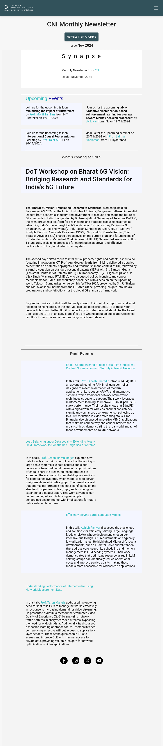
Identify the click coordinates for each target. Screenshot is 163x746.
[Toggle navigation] (156, 8)
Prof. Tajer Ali (50, 140)
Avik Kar (91, 121)
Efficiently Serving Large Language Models (93, 515)
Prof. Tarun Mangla (52, 602)
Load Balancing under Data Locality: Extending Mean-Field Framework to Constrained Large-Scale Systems (60, 443)
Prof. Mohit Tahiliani (42, 114)
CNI (97, 70)
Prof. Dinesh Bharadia (95, 381)
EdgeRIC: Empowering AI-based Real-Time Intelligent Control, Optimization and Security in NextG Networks (101, 366)
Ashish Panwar (90, 527)
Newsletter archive (81, 36)
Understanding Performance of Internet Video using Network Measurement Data (59, 587)
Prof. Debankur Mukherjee (57, 458)
